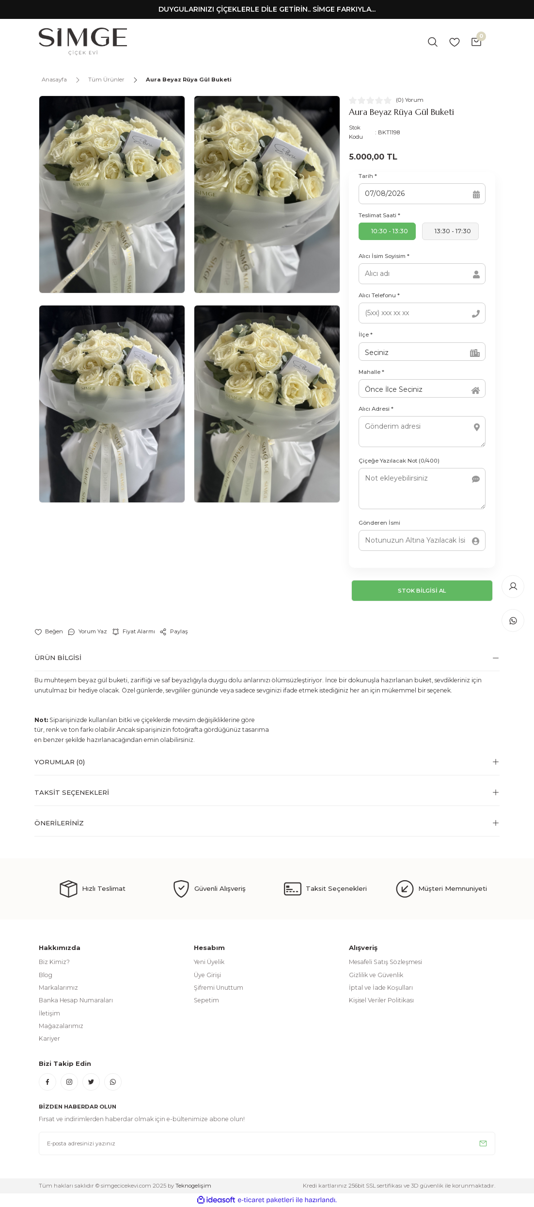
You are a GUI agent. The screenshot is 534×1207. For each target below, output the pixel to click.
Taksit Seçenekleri (71, 792)
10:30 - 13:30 (389, 231)
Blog (45, 975)
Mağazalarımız (61, 1026)
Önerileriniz (59, 823)
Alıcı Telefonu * (379, 295)
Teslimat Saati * (379, 215)
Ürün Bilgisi (57, 657)
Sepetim (206, 1000)
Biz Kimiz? (54, 962)
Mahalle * (371, 372)
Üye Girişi (207, 975)
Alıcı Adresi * (376, 408)
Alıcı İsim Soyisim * (384, 256)
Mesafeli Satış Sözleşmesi (385, 962)
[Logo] (83, 41)
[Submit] (483, 1143)
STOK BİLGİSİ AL (422, 590)
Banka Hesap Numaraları (76, 1000)
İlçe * (366, 334)
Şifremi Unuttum (218, 987)
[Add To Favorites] (48, 631)
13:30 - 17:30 (453, 231)
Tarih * (368, 176)
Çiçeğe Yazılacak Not (399, 460)
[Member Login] (512, 586)
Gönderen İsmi (379, 522)
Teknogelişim (193, 1185)
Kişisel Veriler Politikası (381, 1000)
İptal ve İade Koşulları (381, 987)
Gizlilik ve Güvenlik (376, 975)
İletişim (49, 1013)
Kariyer (49, 1038)
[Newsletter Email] (267, 1143)
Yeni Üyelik (209, 962)
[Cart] (476, 42)
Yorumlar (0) (59, 762)
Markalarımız (58, 987)
